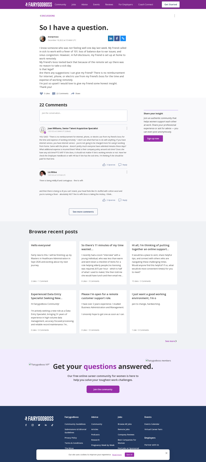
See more (171, 341)
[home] (38, 4)
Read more (117, 454)
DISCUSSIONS (47, 15)
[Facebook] (26, 425)
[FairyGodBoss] (39, 419)
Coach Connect (145, 4)
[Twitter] (39, 425)
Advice (84, 4)
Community (60, 4)
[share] (73, 93)
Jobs (74, 4)
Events (96, 4)
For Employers (126, 4)
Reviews (109, 4)
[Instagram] (32, 425)
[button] (175, 16)
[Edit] (174, 16)
